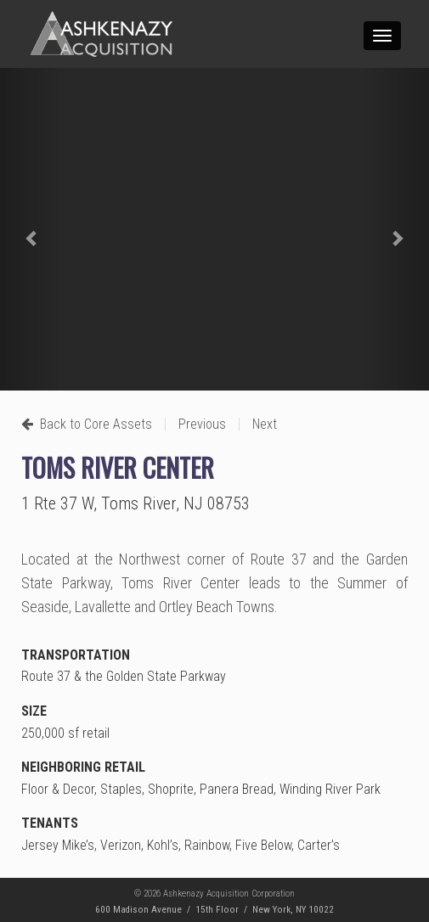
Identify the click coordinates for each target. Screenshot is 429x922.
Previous (202, 424)
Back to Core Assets (86, 424)
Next (264, 424)
